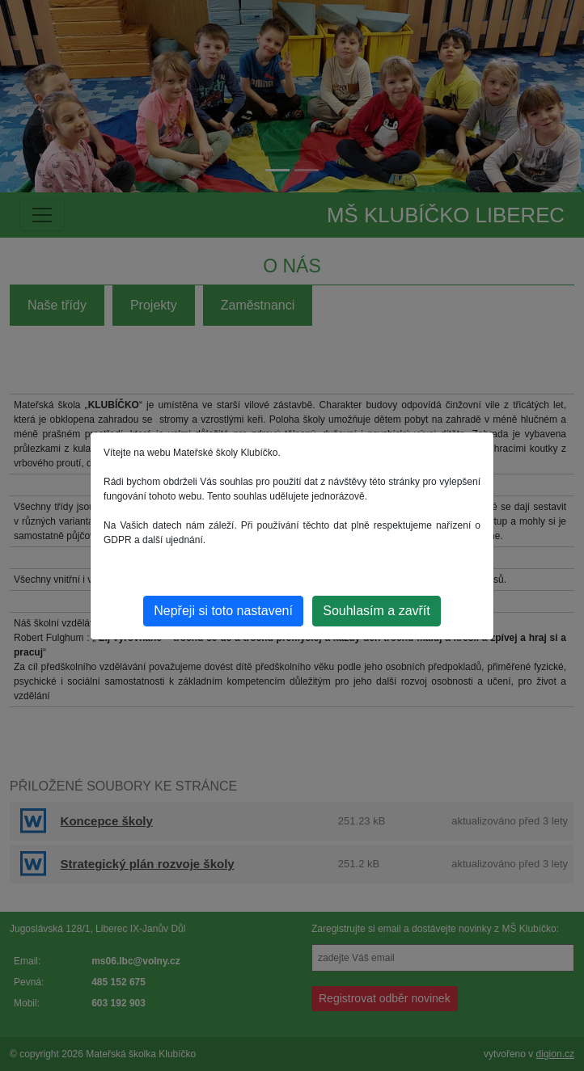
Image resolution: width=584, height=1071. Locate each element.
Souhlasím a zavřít (376, 611)
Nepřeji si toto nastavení (223, 611)
